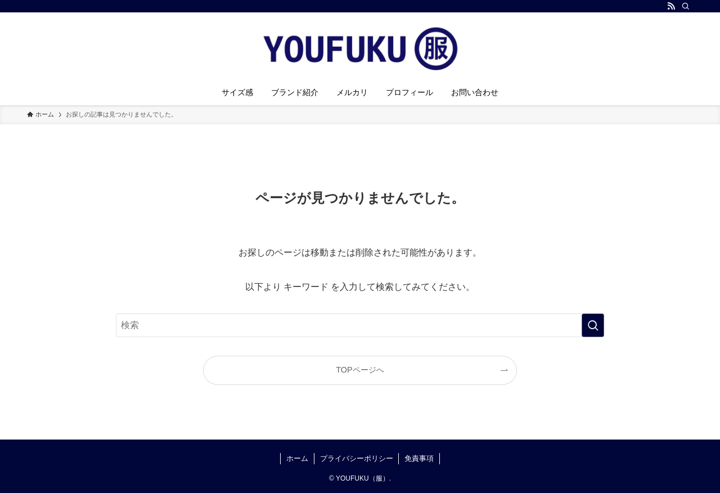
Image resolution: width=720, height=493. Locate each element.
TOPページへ (360, 369)
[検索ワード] (360, 325)
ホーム (297, 458)
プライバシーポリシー (356, 458)
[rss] (671, 6)
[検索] (685, 6)
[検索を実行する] (593, 325)
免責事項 (419, 458)
